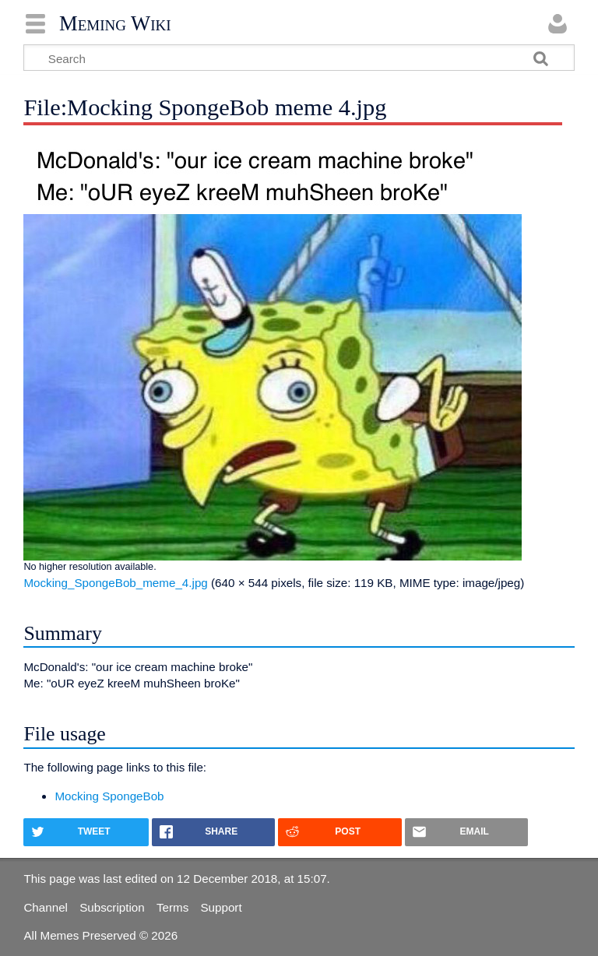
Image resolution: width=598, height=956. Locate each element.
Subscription (112, 907)
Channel (45, 907)
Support (220, 907)
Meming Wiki (115, 23)
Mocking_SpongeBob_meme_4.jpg (115, 582)
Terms (172, 907)
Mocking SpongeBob (109, 796)
